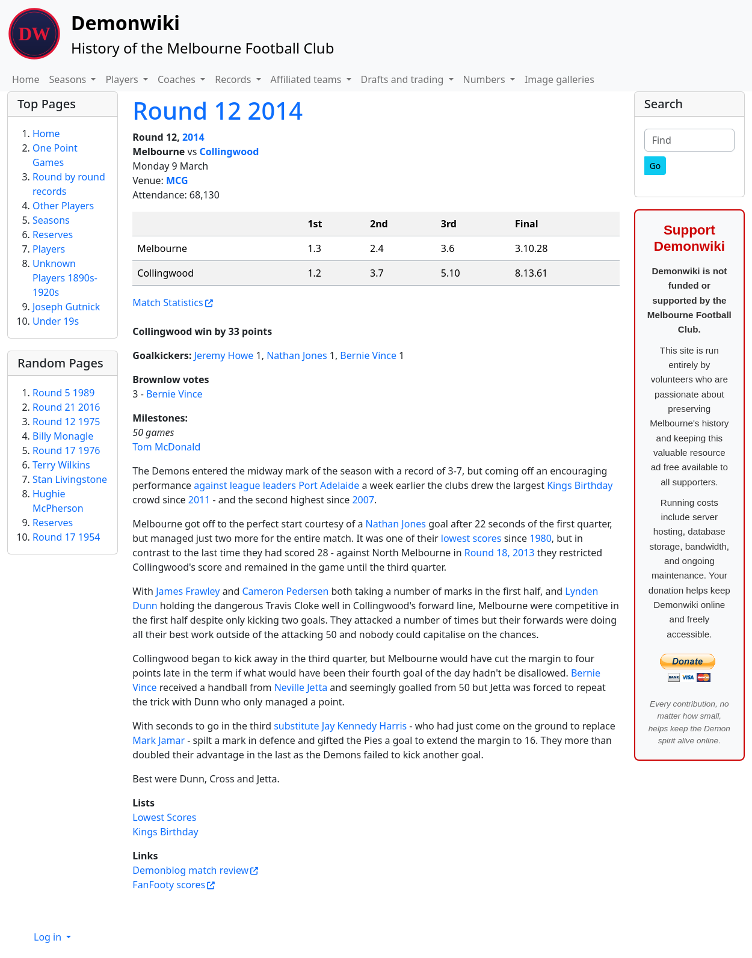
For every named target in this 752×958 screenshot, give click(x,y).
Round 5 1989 (63, 392)
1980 (540, 538)
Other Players (63, 205)
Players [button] (122, 79)
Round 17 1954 (66, 537)
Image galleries (559, 79)
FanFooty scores (168, 884)
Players (48, 249)
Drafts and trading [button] (403, 79)
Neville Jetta (300, 687)
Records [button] (234, 79)
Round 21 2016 (66, 407)
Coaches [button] (178, 79)
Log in (49, 937)
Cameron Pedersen (285, 591)
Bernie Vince (368, 355)
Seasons (51, 220)
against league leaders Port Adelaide (276, 485)
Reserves (52, 234)
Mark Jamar (158, 740)
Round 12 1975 (66, 421)
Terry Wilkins (61, 464)
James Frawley (188, 591)
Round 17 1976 (66, 450)
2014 (193, 137)
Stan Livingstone (69, 479)
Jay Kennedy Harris (364, 725)
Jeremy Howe (224, 355)
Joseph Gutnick (66, 306)
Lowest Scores (164, 817)
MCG (177, 180)
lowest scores (471, 538)
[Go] (655, 165)
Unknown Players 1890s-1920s (64, 278)
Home (26, 79)
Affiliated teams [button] (307, 79)
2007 (363, 499)
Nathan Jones (297, 355)
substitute (296, 725)
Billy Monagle (62, 436)
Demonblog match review (190, 870)
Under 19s (55, 321)
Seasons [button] (69, 79)
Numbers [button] (485, 79)
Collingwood (229, 151)
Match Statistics (167, 302)
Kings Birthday (579, 485)
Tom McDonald (166, 446)
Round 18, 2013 (499, 552)
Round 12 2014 (217, 110)
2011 (199, 499)
